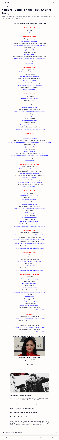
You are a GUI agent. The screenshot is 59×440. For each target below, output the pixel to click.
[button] (54, 2)
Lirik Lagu (6, 2)
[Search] (57, 2)
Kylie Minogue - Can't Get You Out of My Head (23, 412)
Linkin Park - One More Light (18, 417)
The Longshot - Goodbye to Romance (20, 395)
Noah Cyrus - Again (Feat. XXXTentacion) (22, 408)
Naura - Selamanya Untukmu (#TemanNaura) (23, 404)
